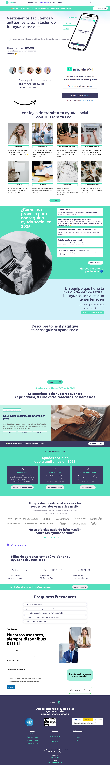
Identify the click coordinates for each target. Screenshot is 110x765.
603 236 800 (55, 757)
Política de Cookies (32, 740)
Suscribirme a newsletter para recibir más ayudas (24, 681)
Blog (77, 740)
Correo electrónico (13, 660)
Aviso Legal (32, 734)
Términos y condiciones (32, 743)
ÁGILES (9, 432)
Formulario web (55, 736)
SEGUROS (24, 432)
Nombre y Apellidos (14, 651)
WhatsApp (55, 741)
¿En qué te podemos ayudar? (16, 669)
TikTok (78, 737)
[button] (45, 2)
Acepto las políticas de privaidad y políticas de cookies (25, 678)
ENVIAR (11, 687)
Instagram (78, 734)
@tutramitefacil (19, 545)
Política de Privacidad (32, 737)
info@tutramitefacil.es (55, 762)
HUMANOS (39, 432)
